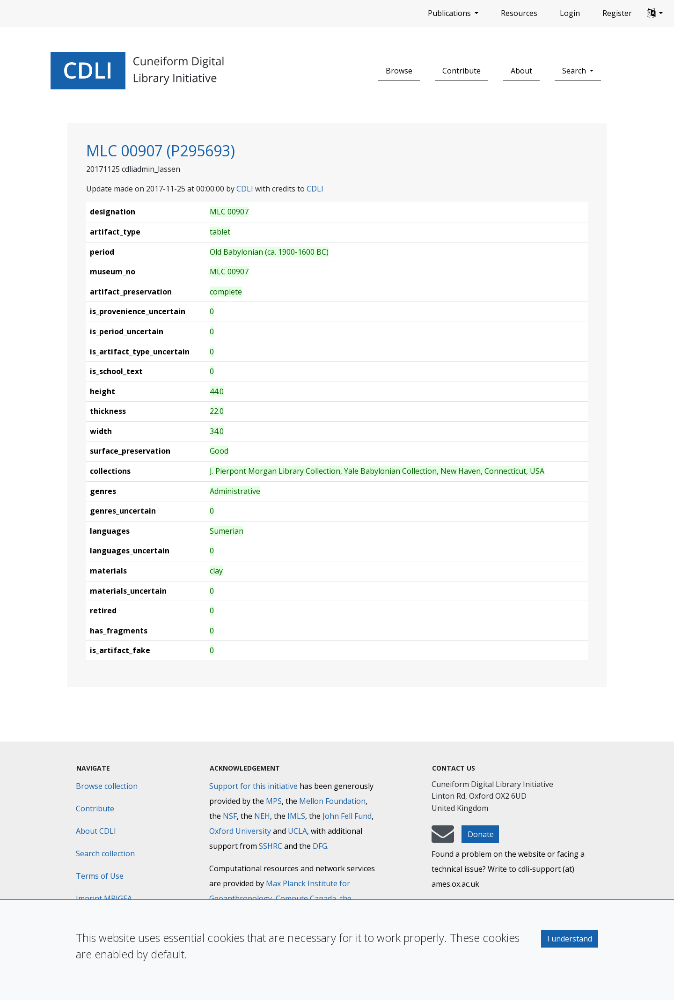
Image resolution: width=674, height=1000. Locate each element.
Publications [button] (450, 13)
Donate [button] (481, 834)
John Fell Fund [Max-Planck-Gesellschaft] (347, 816)
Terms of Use (100, 876)
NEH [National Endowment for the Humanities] (262, 816)
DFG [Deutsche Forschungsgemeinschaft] (320, 846)
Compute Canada (306, 898)
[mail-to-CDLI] (443, 838)
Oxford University (240, 831)
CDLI (244, 189)
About (521, 71)
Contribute (461, 71)
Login (570, 13)
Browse (399, 71)
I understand (569, 939)
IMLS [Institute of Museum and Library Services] (296, 816)
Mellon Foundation (332, 801)
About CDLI (96, 831)
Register (617, 13)
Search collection (105, 853)
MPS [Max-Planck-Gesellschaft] (274, 801)
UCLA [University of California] (297, 831)
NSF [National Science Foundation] (230, 816)
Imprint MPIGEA (104, 898)
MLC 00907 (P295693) (160, 150)
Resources (519, 13)
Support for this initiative (253, 786)
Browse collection (107, 786)
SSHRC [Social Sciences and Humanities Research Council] (270, 846)
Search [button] (575, 71)
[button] (655, 13)
